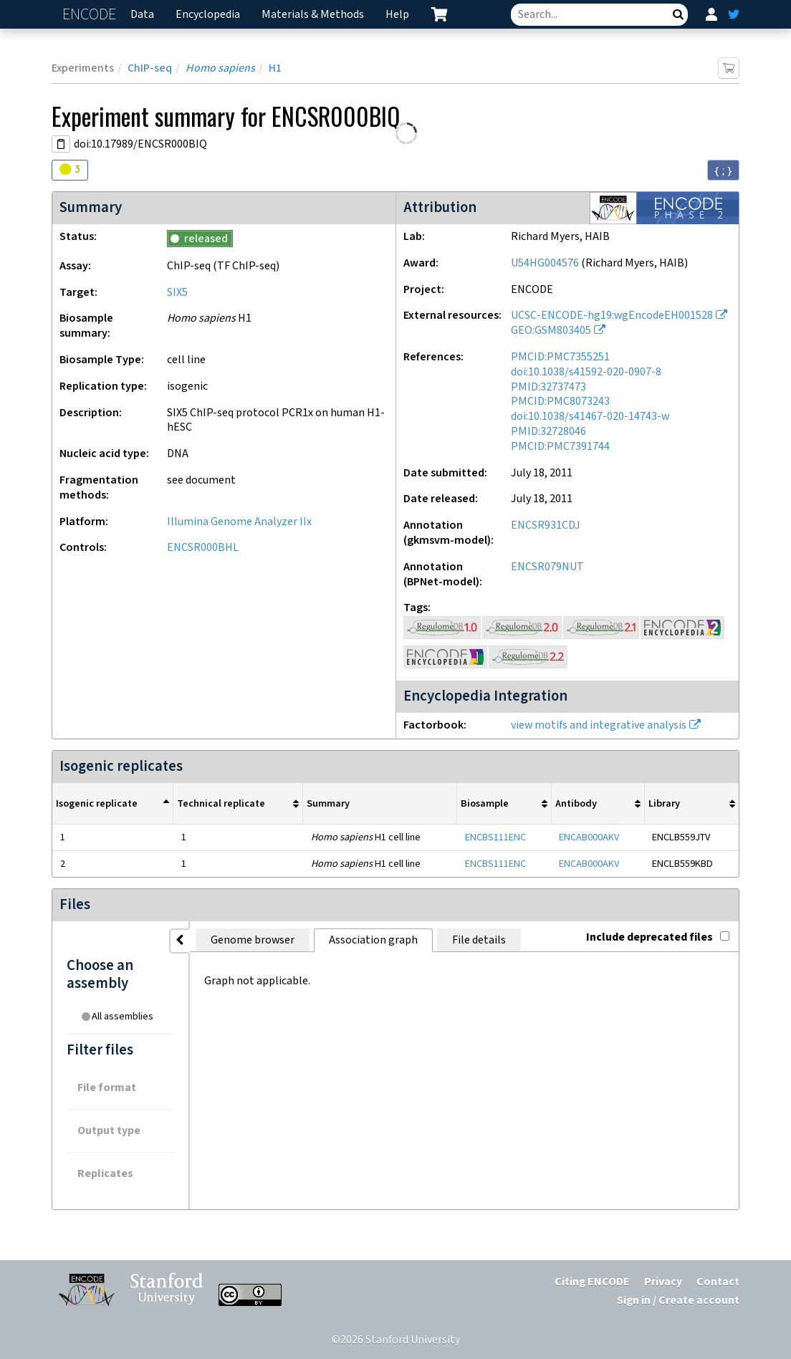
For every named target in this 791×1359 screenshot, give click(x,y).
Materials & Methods (313, 14)
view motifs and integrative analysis (598, 725)
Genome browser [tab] (252, 940)
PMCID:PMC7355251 (560, 357)
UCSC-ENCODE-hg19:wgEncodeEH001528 (612, 315)
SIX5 (177, 292)
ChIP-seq (150, 68)
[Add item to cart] (728, 68)
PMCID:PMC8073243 (560, 401)
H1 (275, 68)
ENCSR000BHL (203, 547)
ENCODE (91, 14)
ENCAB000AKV (589, 837)
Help (397, 14)
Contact (717, 1282)
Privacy (663, 1282)
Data (142, 14)
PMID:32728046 (548, 431)
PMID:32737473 (548, 387)
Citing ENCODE (592, 1282)
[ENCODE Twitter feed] (733, 14)
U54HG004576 (545, 263)
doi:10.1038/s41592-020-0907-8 (586, 372)
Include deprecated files (657, 937)
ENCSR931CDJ (545, 525)
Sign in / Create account (678, 1300)
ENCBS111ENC (495, 837)
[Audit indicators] (70, 170)
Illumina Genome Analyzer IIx (239, 521)
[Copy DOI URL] (61, 144)
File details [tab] (479, 940)
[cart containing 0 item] (439, 14)
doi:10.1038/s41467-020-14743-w (590, 416)
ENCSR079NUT (547, 567)
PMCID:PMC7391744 (560, 446)
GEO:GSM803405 (551, 330)
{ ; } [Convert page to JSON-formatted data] (723, 170)
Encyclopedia (208, 14)
